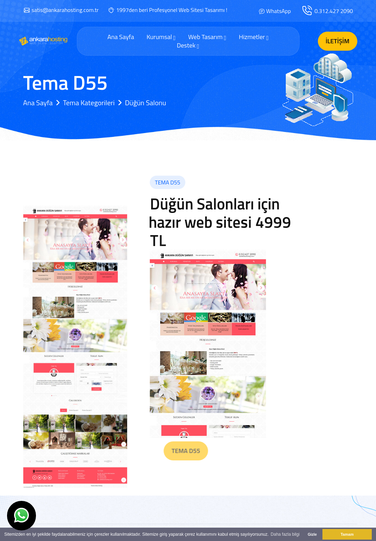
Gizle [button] (312, 534)
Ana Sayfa (120, 37)
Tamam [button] (346, 534)
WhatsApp (278, 11)
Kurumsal (161, 37)
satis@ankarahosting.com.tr (65, 10)
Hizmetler (254, 37)
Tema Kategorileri (89, 102)
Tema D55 (201, 450)
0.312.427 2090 (333, 11)
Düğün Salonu (145, 102)
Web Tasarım (207, 37)
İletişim (338, 41)
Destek (188, 45)
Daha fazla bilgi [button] (285, 534)
